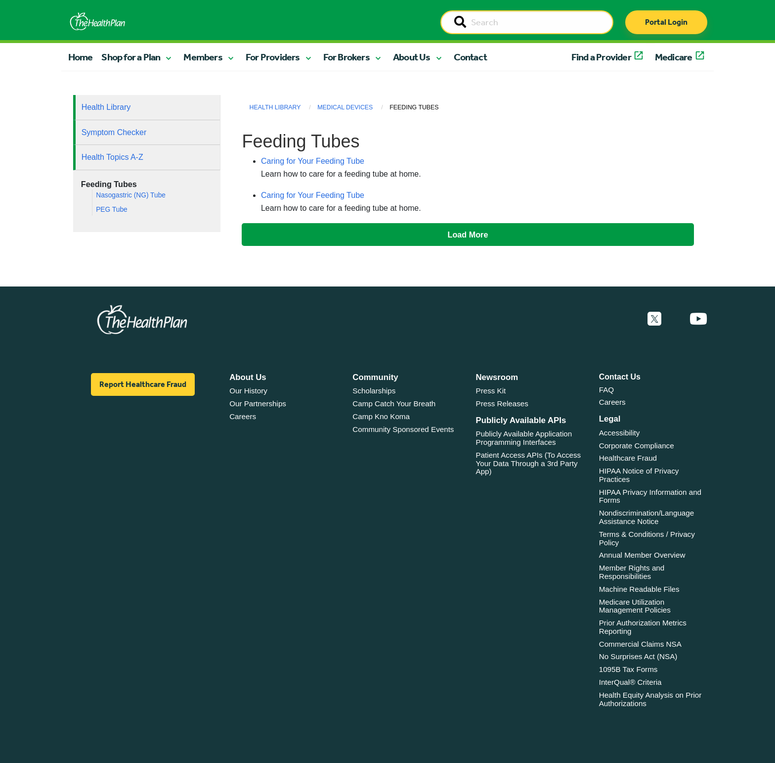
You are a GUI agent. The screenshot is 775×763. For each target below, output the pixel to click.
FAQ (606, 389)
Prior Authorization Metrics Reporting (643, 627)
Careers (242, 416)
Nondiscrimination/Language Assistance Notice (646, 517)
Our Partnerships (257, 403)
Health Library (106, 107)
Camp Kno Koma (381, 416)
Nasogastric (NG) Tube (131, 195)
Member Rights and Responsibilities (632, 572)
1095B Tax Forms (628, 669)
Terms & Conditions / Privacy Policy (647, 538)
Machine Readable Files (639, 589)
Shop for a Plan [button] (130, 57)
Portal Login (666, 22)
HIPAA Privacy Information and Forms (650, 496)
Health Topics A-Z (112, 157)
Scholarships (373, 390)
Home (80, 57)
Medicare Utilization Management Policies (635, 606)
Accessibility (619, 433)
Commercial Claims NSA (640, 644)
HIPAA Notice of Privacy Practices (639, 475)
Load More (468, 234)
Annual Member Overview (642, 555)
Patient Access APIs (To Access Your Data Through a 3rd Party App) (528, 463)
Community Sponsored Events (403, 429)
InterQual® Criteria (630, 682)
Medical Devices (345, 107)
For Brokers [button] (346, 57)
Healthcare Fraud (628, 458)
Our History (248, 390)
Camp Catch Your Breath (393, 403)
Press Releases (502, 403)
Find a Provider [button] (601, 57)
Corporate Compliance (636, 445)
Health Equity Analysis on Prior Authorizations (650, 699)
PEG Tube (112, 209)
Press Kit (491, 390)
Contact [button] (470, 57)
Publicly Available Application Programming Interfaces (524, 437)
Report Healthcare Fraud (142, 384)
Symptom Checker (114, 132)
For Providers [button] (273, 57)
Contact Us (620, 377)
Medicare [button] (673, 57)
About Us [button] (412, 57)
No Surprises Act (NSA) (638, 656)
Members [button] (202, 57)
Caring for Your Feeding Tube (312, 161)
